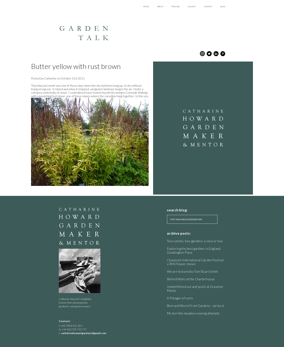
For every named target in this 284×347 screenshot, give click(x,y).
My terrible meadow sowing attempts (193, 313)
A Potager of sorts (180, 298)
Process (175, 6)
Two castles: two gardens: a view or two (195, 241)
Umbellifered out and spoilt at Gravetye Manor (195, 288)
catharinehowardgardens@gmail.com (83, 333)
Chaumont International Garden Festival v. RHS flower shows (195, 262)
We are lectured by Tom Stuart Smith (192, 271)
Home (146, 6)
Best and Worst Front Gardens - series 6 (195, 306)
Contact (208, 6)
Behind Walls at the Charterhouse (191, 279)
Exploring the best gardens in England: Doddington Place (194, 250)
